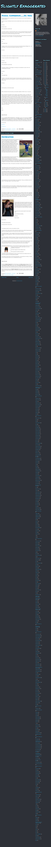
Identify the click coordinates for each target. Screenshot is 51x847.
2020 (36, 69)
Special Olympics (38, 682)
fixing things (37, 313)
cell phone (37, 195)
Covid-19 (36, 245)
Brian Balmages (37, 160)
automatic (36, 119)
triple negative (37, 781)
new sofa (36, 524)
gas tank (36, 335)
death (36, 256)
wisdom (36, 829)
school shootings (38, 635)
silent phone (37, 657)
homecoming (6, 274)
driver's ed (37, 278)
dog (36, 275)
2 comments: (14, 273)
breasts (36, 158)
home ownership (37, 404)
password (36, 547)
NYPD (36, 532)
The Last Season (38, 747)
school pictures (37, 634)
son (36, 679)
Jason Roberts (37, 433)
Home (17, 277)
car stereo (37, 187)
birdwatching (37, 139)
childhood (36, 210)
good (36, 354)
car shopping (37, 186)
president (36, 585)
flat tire (36, 314)
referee (36, 602)
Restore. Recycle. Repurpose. (38, 609)
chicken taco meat (38, 207)
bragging (36, 155)
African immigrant (38, 84)
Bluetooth (36, 147)
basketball (37, 130)
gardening (37, 330)
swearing (36, 720)
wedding (36, 817)
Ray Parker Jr (37, 594)
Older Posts (31, 277)
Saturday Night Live (38, 623)
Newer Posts (4, 277)
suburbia (36, 712)
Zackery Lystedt (37, 838)
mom (36, 487)
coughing (36, 240)
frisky (36, 325)
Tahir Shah (37, 724)
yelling (36, 835)
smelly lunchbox (37, 669)
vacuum (36, 797)
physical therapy (37, 555)
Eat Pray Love (37, 288)
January (46, 106)
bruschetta (37, 165)
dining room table (38, 265)
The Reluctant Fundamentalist (37, 754)
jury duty (36, 441)
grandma (36, 363)
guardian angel (37, 376)
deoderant (37, 262)
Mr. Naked (37, 503)
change (36, 197)
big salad (36, 136)
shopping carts (37, 653)
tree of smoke (37, 779)
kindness (36, 451)
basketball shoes (38, 131)
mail (36, 464)
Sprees (36, 685)
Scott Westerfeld (37, 640)
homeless (36, 407)
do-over (36, 270)
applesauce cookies (38, 102)
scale (36, 628)
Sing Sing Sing (37, 659)
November (47, 87)
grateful (36, 366)
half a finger (37, 382)
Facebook (36, 305)
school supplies (37, 637)
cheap (36, 201)
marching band (37, 470)
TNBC (36, 770)
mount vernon (37, 496)
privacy (36, 588)
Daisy (36, 251)
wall (36, 813)
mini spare (37, 483)
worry (36, 832)
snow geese (37, 674)
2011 (45, 82)
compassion (37, 227)
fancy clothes (37, 306)
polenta (36, 567)
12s (36, 63)
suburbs (36, 713)
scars (36, 630)
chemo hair (37, 202)
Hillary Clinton (37, 399)
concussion (37, 232)
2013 (45, 79)
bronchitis (36, 161)
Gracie (36, 360)
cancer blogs (37, 179)
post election (37, 580)
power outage (37, 583)
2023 (45, 66)
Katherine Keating (38, 443)
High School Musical (38, 395)
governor (36, 358)
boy (4, 130)
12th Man (36, 65)
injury (36, 424)
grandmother (37, 365)
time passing (37, 768)
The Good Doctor (38, 746)
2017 (45, 74)
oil (35, 535)
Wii (35, 827)
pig (35, 556)
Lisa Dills (36, 461)
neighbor (36, 513)
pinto (36, 561)
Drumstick (37, 281)
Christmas (37, 215)
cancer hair (37, 181)
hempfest (36, 392)
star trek (36, 690)
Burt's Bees (37, 168)
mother (36, 490)
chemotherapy (37, 204)
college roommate (38, 225)
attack (36, 111)
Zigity (36, 840)
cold (36, 222)
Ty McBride (37, 787)
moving (36, 501)
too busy (36, 774)
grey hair (36, 371)
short (36, 654)
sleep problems (37, 664)
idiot (36, 421)
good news (37, 357)
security (36, 646)
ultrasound (37, 790)
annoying (36, 99)
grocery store (37, 374)
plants (36, 564)
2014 (45, 78)
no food (36, 529)
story (36, 704)
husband (36, 412)
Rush (36, 622)
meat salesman (37, 475)
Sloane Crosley (37, 665)
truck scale (37, 782)
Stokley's (36, 699)
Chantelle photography (37, 199)
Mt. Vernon (37, 504)
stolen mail (37, 702)
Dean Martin (37, 254)
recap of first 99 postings (37, 599)
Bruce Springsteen (38, 163)
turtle (36, 784)
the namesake (37, 749)
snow (36, 672)
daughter (36, 253)
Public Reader (37, 589)
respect (36, 605)
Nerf (36, 519)
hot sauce (36, 409)
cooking (36, 234)
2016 (45, 75)
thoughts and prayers (38, 766)
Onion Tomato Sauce (38, 538)
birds (36, 138)
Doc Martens (37, 272)
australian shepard (38, 116)
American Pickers (38, 94)
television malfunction (38, 736)
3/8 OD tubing (37, 72)
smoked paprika (37, 671)
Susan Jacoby (37, 718)
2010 (45, 83)
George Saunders (38, 338)
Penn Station (37, 550)
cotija (36, 237)
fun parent (37, 327)
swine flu (36, 721)
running (36, 620)
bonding (36, 149)
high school (37, 394)
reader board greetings (37, 596)
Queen (36, 591)
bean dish (36, 133)
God (36, 352)
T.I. (35, 723)
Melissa (37, 30)
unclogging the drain (38, 792)
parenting (36, 544)
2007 (45, 111)
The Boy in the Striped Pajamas (37, 741)
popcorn (36, 575)
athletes (36, 109)
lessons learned (37, 459)
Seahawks (37, 643)
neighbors (36, 518)
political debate (37, 569)
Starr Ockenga (37, 693)
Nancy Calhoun (37, 509)
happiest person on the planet (38, 387)
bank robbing (37, 125)
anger (36, 96)
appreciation (37, 106)
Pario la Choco (37, 545)
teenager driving (37, 732)
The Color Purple (38, 744)
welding (36, 820)
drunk (36, 283)
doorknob (36, 276)
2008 (45, 110)
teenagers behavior (38, 734)
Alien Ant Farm (37, 91)
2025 (45, 63)
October (46, 97)
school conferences (9, 130)
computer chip (37, 228)
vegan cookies (37, 800)
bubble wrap (37, 167)
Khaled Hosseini (37, 446)
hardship (36, 391)
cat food (36, 192)
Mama (36, 466)
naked (36, 506)
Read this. (3, 124)
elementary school (38, 293)
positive (36, 578)
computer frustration (38, 230)
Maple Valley (37, 469)
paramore (36, 542)
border (36, 152)
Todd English (37, 773)
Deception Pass (37, 259)
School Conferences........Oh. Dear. (17, 15)
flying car (36, 316)
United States (37, 794)
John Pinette (37, 438)
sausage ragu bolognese (37, 626)
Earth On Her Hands (38, 286)
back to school (37, 122)
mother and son (37, 492)
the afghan (37, 739)
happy (36, 389)
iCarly (36, 419)
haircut (36, 380)
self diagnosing (37, 648)
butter (36, 170)
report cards (37, 604)
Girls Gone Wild (37, 347)
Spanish (36, 680)
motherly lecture (37, 495)
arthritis (36, 108)
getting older (37, 341)
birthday (36, 141)
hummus (36, 410)
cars (36, 189)
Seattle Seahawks (38, 645)
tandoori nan (37, 726)
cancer (36, 178)
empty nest (37, 296)
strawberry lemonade (38, 709)
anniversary (37, 97)
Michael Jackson (38, 480)
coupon (36, 242)
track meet (37, 776)
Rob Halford (37, 617)
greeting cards (37, 369)
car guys (36, 184)
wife (36, 826)
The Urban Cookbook (38, 763)
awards (36, 120)
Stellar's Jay (37, 696)
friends (36, 324)
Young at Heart (37, 837)
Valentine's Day (37, 799)
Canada (36, 176)
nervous (36, 521)
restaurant (37, 607)
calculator (36, 173)
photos (36, 553)
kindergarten (37, 449)
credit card (37, 248)
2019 (45, 71)
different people (37, 264)
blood (36, 144)
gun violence (37, 377)
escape (36, 301)
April (46, 103)
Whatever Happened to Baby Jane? (38, 822)
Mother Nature (37, 493)
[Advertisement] (40, 53)
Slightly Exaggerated (23, 6)
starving (36, 694)
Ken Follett (37, 444)
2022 (45, 67)
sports (9, 274)
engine (36, 298)
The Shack (37, 758)
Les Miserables (37, 458)
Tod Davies (37, 771)
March (46, 105)
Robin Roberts (37, 619)
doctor (36, 273)
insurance (36, 425)
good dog (36, 355)
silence (36, 656)
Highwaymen (37, 398)
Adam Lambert (37, 82)
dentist (36, 261)
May (46, 102)
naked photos (37, 507)
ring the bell (37, 612)
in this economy (37, 422)
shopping (36, 651)
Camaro (36, 175)
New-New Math (37, 527)
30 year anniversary (38, 74)
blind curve (37, 142)
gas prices (37, 333)
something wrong (38, 677)
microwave (37, 481)
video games (37, 808)
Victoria (36, 807)
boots (36, 150)
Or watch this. (4, 126)
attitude (36, 112)
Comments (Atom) (19, 280)
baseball (36, 128)
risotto (36, 614)
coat (36, 219)
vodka (36, 810)
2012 (45, 81)
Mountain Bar (37, 498)
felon (36, 311)
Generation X (37, 336)
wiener (36, 824)
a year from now (37, 79)
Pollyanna (36, 572)
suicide (36, 715)
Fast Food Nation (38, 308)
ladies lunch (37, 452)
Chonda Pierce (37, 213)
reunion (36, 611)
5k (35, 76)
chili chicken (37, 212)
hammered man (37, 385)
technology (37, 729)
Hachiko (36, 379)
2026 (45, 62)
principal (36, 586)
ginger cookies (37, 344)
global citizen (37, 349)
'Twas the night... (38, 62)
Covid (36, 243)
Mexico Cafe (37, 478)
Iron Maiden (37, 427)
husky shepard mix (38, 415)
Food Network (37, 319)
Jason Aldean (37, 432)
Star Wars (36, 691)
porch (36, 577)
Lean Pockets (37, 454)
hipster (36, 401)
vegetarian (37, 802)
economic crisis (37, 290)
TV (35, 785)
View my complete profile (39, 35)
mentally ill (37, 477)
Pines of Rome (37, 558)
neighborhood (37, 516)
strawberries (37, 708)
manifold (36, 467)
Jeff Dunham (37, 435)
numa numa (37, 530)
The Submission (37, 762)
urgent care (37, 796)
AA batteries (37, 81)
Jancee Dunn (37, 430)
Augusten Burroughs (38, 114)
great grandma (37, 368)
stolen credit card (38, 701)
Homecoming (7, 136)
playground (37, 566)
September (46, 100)
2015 (45, 77)
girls (36, 346)
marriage (36, 472)
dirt (35, 267)
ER (35, 299)
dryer (36, 284)
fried (36, 322)
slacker (36, 662)
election (36, 291)
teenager (13, 130)
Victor (36, 805)
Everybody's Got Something (37, 303)
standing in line (37, 688)
